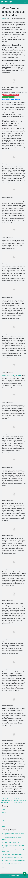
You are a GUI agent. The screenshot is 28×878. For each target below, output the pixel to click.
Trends (3, 826)
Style (3, 820)
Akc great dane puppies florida (10, 94)
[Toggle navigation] (25, 1)
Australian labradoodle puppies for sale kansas (15, 92)
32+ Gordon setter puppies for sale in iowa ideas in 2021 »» (20, 800)
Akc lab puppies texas (8, 97)
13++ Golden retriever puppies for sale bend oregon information (13, 846)
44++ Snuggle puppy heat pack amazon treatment (12, 838)
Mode (3, 815)
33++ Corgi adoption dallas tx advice (11, 842)
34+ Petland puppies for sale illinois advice (12, 857)
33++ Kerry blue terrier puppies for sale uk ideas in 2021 (14, 866)
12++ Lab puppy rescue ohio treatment (11, 863)
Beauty (3, 809)
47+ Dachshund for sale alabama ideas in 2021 (13, 854)
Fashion (4, 812)
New (3, 818)
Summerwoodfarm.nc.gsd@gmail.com (11, 375)
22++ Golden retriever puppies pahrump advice (13, 860)
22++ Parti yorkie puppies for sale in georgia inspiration (13, 833)
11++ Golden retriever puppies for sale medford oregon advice (13, 850)
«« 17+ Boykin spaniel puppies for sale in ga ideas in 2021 (6, 800)
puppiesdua (6, 2)
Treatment (4, 823)
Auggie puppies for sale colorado (11, 99)
